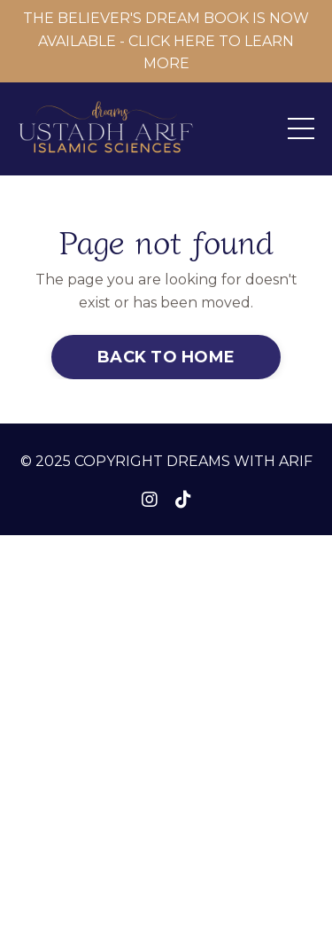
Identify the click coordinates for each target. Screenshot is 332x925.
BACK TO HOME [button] (166, 357)
